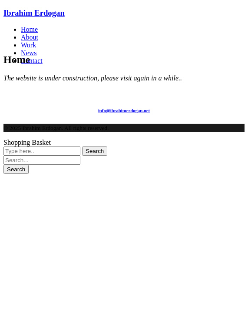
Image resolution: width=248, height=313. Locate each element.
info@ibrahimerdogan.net (124, 110)
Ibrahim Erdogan (34, 12)
